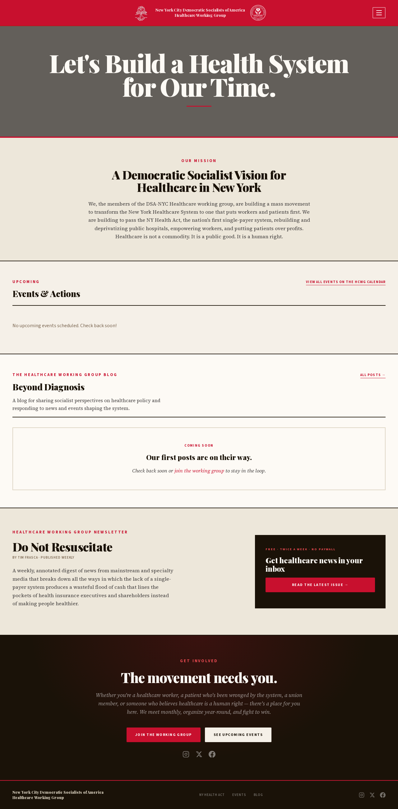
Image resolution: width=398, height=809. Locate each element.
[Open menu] (379, 12)
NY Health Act (212, 795)
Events (239, 795)
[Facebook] (212, 754)
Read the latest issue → (320, 585)
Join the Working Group (163, 734)
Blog (258, 795)
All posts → (373, 375)
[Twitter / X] (199, 754)
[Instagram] (186, 754)
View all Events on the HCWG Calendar (346, 282)
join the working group (199, 470)
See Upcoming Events (238, 734)
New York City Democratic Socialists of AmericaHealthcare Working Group (199, 12)
